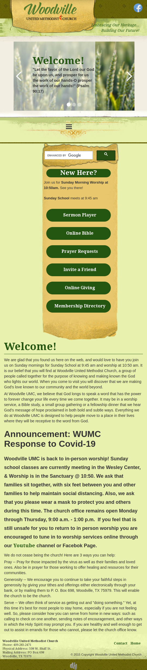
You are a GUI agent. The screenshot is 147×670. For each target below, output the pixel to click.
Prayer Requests (80, 251)
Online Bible (79, 233)
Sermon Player (79, 215)
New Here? (78, 173)
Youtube (24, 545)
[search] (68, 155)
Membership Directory (79, 306)
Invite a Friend (79, 269)
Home (136, 643)
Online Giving (80, 287)
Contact (120, 643)
